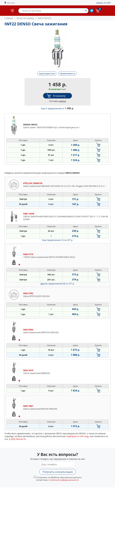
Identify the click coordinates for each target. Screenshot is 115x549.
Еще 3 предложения (57, 108)
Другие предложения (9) (58, 283)
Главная (8, 18)
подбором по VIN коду (77, 436)
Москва (11, 2)
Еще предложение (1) (57, 240)
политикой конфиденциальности (64, 480)
